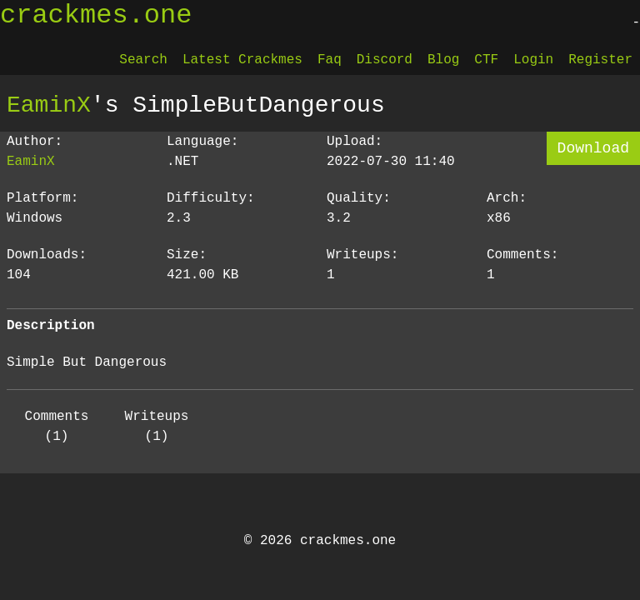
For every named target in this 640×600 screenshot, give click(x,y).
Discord (384, 60)
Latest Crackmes (242, 60)
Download (593, 148)
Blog (443, 60)
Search (143, 60)
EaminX (49, 105)
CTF (486, 60)
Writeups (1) (157, 427)
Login (533, 60)
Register (600, 60)
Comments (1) (57, 427)
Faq (330, 60)
